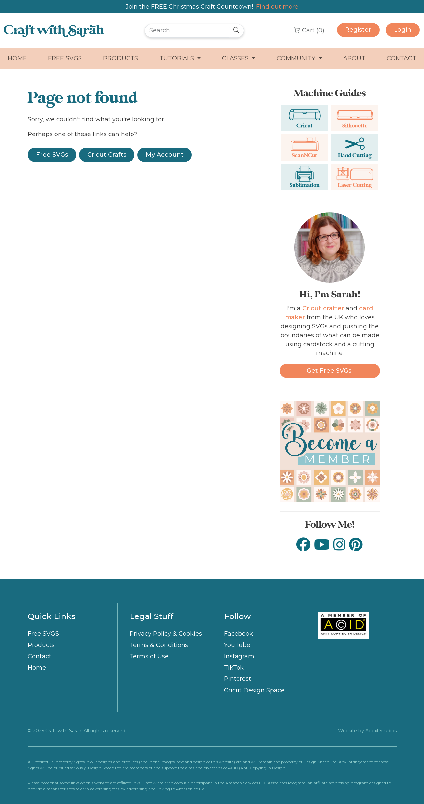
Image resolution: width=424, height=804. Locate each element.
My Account (165, 154)
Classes (236, 58)
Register (358, 29)
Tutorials (177, 58)
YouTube (237, 645)
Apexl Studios (381, 731)
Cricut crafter (323, 308)
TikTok (234, 667)
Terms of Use (149, 656)
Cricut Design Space (254, 690)
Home (17, 58)
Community (297, 58)
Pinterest (237, 678)
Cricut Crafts (106, 154)
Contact (401, 58)
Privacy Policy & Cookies (166, 633)
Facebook (238, 633)
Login (402, 29)
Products (120, 58)
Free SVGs (52, 154)
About (354, 58)
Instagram (239, 656)
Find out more (277, 6)
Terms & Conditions (159, 645)
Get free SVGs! (330, 370)
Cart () (312, 30)
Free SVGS (65, 58)
